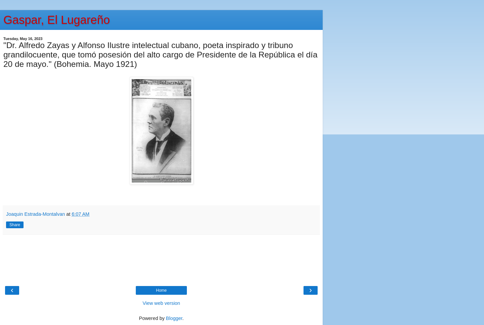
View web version (161, 303)
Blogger (174, 318)
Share (14, 224)
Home (161, 290)
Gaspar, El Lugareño (56, 19)
